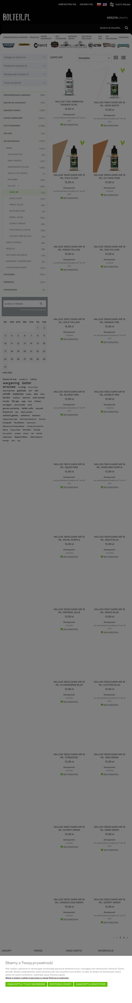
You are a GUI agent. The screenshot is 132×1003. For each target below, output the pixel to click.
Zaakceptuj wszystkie (90, 984)
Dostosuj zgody (60, 984)
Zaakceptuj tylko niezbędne (26, 984)
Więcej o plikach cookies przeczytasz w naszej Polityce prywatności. (37, 978)
